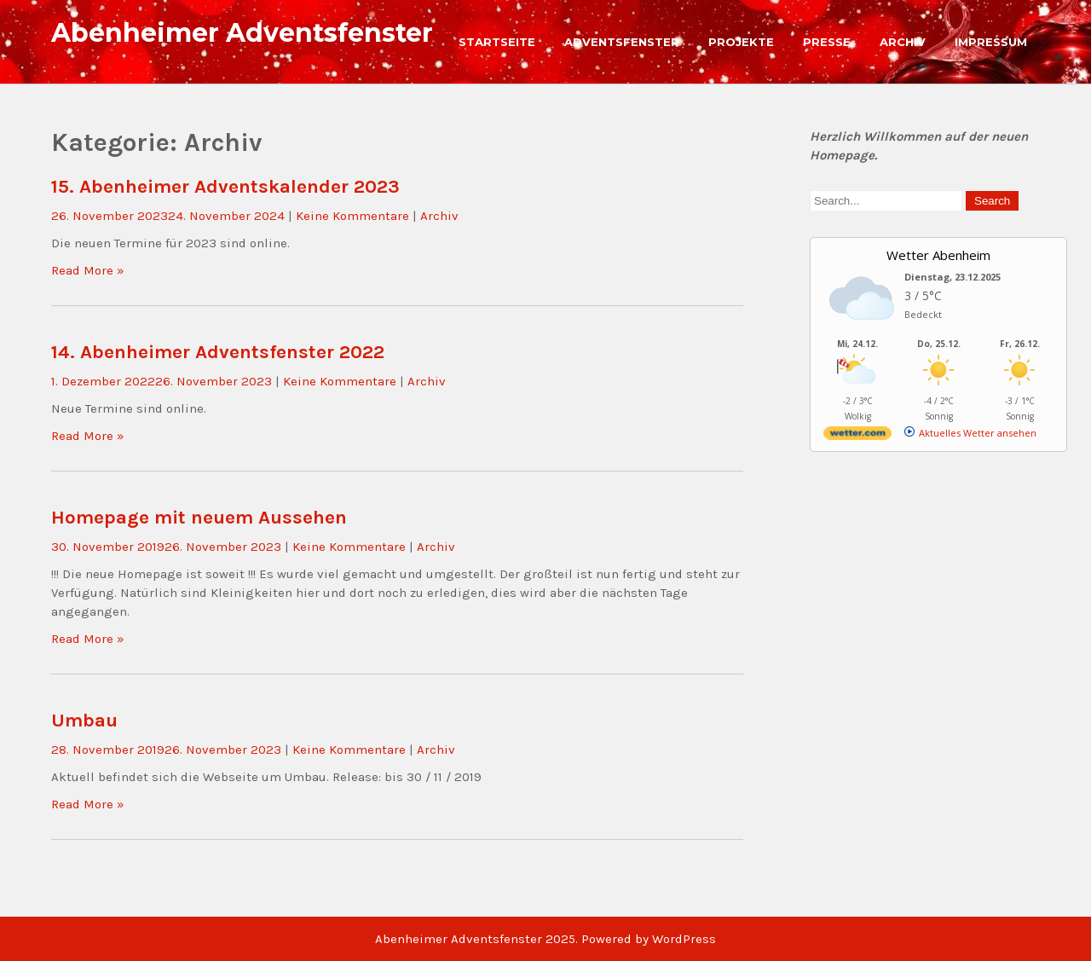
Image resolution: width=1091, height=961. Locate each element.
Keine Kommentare (352, 215)
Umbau (84, 720)
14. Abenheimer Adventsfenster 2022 (217, 351)
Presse (827, 42)
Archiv (903, 42)
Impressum (991, 42)
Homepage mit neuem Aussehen (199, 517)
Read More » (87, 270)
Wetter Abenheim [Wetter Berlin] (938, 254)
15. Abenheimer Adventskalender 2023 (225, 186)
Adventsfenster (621, 42)
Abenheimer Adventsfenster (242, 33)
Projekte (741, 42)
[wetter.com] (857, 436)
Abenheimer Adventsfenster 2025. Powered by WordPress (545, 939)
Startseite (497, 42)
